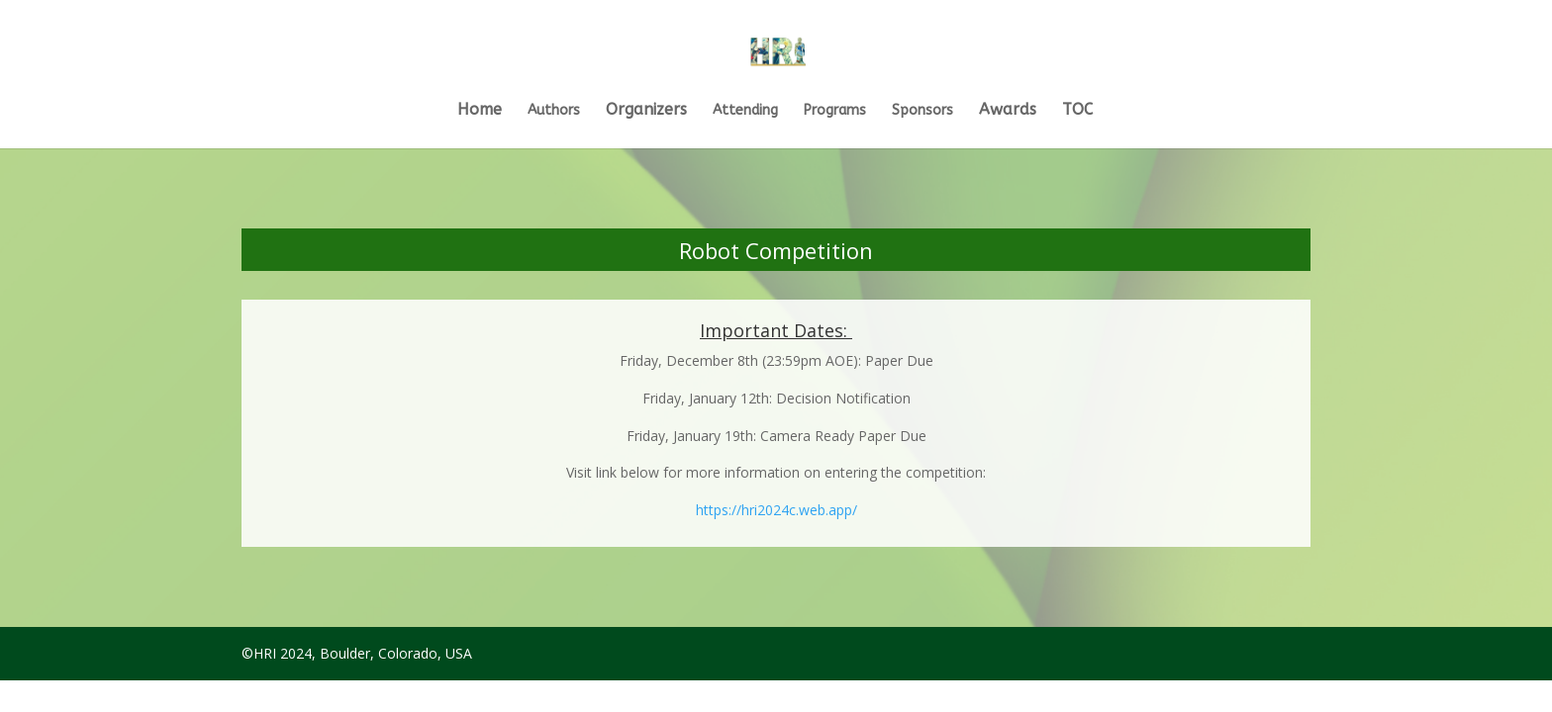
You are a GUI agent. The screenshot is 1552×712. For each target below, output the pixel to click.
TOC (1077, 111)
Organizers (646, 111)
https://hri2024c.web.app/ (776, 509)
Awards (1007, 111)
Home (479, 111)
